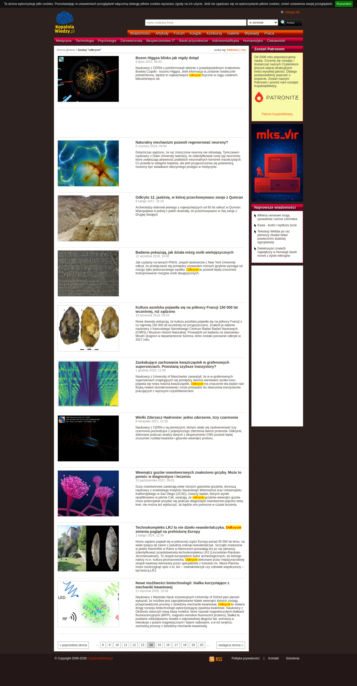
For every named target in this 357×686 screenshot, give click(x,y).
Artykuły (162, 33)
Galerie (233, 33)
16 (168, 645)
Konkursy (214, 33)
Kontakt (273, 658)
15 (159, 645)
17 (176, 645)
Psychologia (107, 41)
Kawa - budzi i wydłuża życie (277, 225)
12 (134, 645)
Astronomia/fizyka (225, 41)
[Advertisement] (151, 122)
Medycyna (64, 41)
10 (117, 645)
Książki (196, 33)
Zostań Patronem (269, 49)
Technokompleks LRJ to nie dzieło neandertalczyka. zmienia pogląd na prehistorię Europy (188, 529)
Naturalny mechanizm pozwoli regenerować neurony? (182, 142)
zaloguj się (292, 12)
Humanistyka (253, 41)
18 (184, 645)
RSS (218, 659)
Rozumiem (344, 4)
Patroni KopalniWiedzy (277, 114)
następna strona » (230, 645)
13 (142, 645)
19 (193, 645)
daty (243, 49)
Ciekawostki (276, 41)
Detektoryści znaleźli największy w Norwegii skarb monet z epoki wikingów (277, 252)
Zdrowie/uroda (131, 41)
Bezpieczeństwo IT (160, 41)
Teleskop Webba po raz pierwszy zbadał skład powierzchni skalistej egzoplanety (273, 237)
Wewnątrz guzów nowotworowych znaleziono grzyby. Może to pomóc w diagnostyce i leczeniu (188, 474)
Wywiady (251, 33)
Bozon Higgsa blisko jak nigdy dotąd (167, 58)
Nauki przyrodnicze (193, 41)
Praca (269, 33)
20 (201, 645)
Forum (179, 33)
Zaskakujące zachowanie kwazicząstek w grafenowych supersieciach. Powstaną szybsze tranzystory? (182, 364)
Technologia (85, 41)
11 (125, 645)
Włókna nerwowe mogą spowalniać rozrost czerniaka (277, 217)
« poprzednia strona (73, 645)
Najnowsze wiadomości (275, 207)
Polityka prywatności (246, 658)
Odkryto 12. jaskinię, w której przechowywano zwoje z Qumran (189, 197)
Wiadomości (140, 33)
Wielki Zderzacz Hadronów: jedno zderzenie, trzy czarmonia (187, 417)
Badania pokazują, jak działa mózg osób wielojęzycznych (185, 252)
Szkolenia (292, 658)
